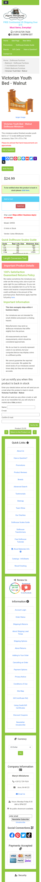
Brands (6, 49)
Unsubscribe (20, 822)
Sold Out (20, 206)
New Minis (27, 41)
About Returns (20, 648)
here (13, 297)
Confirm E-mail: (8, 417)
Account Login (20, 610)
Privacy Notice (20, 677)
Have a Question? (30, 49)
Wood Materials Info (21, 550)
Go (20, 753)
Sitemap (20, 501)
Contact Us (7, 54)
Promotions (7, 45)
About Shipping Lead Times (20, 632)
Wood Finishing (20, 566)
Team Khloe (20, 508)
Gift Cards (16, 49)
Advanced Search (20, 487)
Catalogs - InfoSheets (20, 559)
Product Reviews (20, 472)
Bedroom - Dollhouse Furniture (17, 63)
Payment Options (20, 670)
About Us (20, 451)
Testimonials (20, 494)
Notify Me (34, 425)
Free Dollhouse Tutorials (20, 540)
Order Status (20, 617)
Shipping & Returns (20, 624)
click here (25, 190)
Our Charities (20, 515)
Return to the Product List (20, 432)
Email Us (20, 794)
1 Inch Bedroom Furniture (15, 66)
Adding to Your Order (20, 655)
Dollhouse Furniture (17, 60)
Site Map (20, 691)
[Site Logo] (20, 14)
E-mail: (4, 411)
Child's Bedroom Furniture (15, 68)
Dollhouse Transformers (20, 530)
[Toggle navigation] (5, 2)
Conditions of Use (20, 684)
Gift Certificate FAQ (20, 698)
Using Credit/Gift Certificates (20, 706)
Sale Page (15, 41)
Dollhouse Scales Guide (25, 45)
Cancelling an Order (20, 662)
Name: (4, 407)
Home (5, 41)
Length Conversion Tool (14, 258)
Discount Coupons (20, 715)
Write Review (8, 169)
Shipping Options (20, 641)
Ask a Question (8, 150)
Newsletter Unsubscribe (20, 723)
